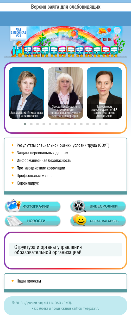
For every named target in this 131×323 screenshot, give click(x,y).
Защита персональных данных (42, 152)
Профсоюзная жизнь (34, 175)
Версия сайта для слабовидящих (65, 7)
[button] (25, 124)
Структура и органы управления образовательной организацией (48, 249)
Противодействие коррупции (41, 168)
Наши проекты (29, 281)
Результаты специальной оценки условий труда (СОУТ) (63, 145)
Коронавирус (28, 183)
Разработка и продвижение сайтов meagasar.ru (65, 308)
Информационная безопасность (44, 160)
